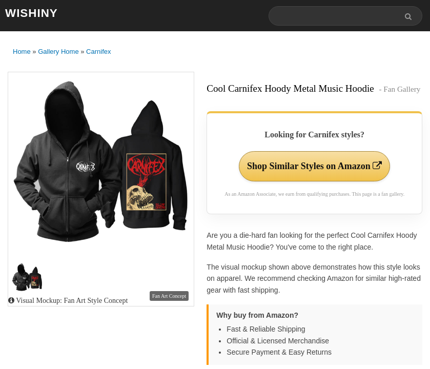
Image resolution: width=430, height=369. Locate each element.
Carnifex (98, 51)
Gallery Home (58, 51)
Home (22, 51)
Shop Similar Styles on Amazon (314, 166)
